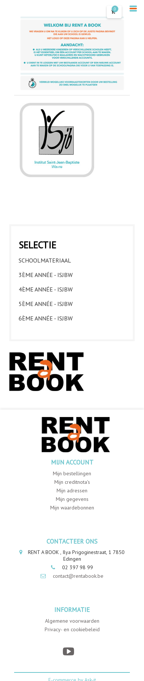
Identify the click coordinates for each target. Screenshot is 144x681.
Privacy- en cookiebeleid (72, 629)
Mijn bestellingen (72, 473)
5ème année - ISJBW (46, 303)
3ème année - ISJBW (46, 274)
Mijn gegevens (72, 499)
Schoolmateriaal (45, 260)
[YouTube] (68, 651)
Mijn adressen (72, 490)
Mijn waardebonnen (72, 507)
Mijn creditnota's (72, 482)
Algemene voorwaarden (72, 621)
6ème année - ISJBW (46, 318)
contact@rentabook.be (78, 576)
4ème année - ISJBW (46, 289)
